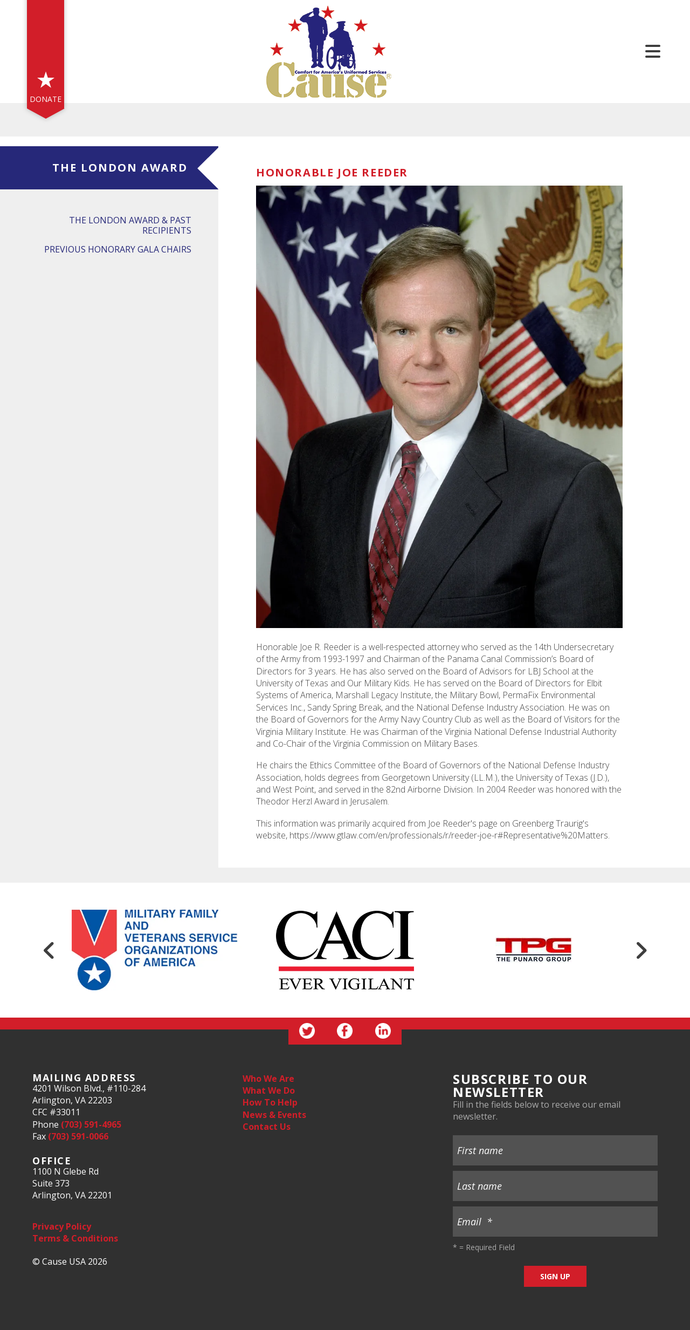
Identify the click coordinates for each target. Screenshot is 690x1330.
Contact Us (267, 1127)
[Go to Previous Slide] (49, 950)
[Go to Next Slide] (641, 950)
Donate (45, 99)
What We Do (269, 1090)
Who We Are (268, 1079)
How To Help (270, 1102)
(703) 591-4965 (91, 1124)
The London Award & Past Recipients (130, 225)
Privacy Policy (61, 1226)
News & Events (274, 1115)
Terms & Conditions (75, 1238)
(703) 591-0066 (78, 1136)
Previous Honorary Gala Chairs (117, 249)
